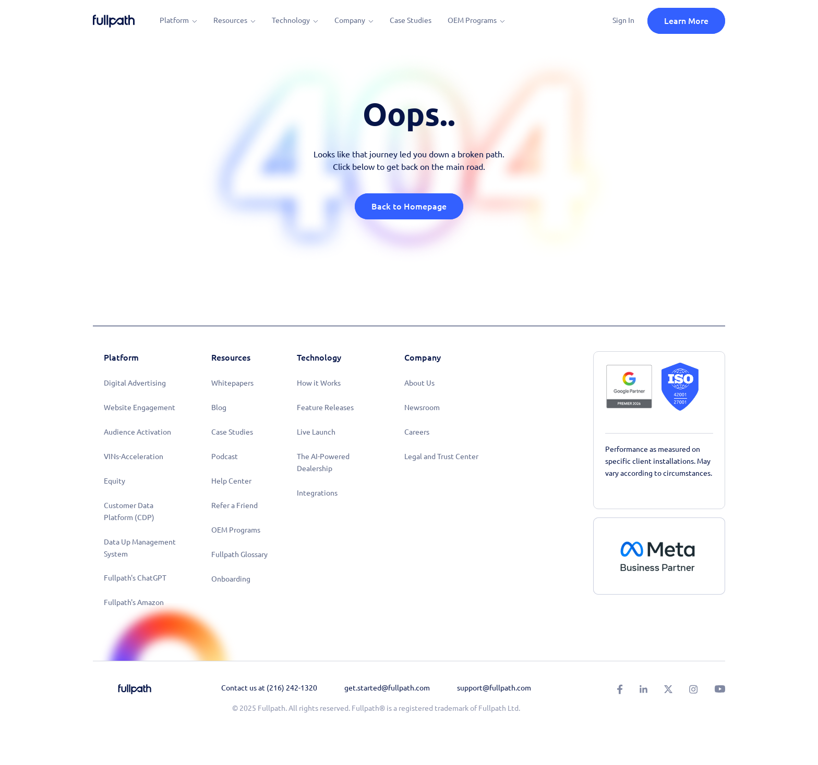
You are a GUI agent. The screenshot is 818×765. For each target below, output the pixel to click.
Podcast (224, 456)
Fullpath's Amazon (134, 602)
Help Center (231, 481)
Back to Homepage (409, 206)
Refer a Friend (234, 505)
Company (349, 20)
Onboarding (230, 579)
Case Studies (410, 20)
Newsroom (422, 407)
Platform (174, 20)
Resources (230, 20)
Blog (218, 407)
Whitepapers (232, 383)
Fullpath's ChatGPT (135, 578)
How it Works (319, 383)
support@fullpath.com (494, 688)
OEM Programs (472, 20)
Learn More (686, 21)
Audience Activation (137, 432)
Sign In (623, 20)
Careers (416, 432)
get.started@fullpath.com (387, 688)
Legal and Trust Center (441, 456)
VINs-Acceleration (133, 456)
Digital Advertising (135, 383)
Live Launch (316, 432)
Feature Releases (325, 407)
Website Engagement (139, 407)
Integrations (317, 493)
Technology (291, 20)
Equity (114, 481)
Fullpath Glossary (239, 554)
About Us (419, 383)
